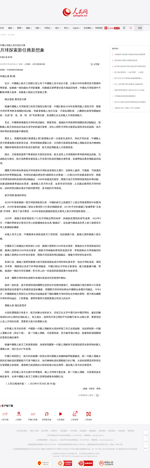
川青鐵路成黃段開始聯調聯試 (125, 96)
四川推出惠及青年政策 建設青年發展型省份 (130, 66)
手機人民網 (32, 415)
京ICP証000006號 (108, 449)
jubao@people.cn (98, 435)
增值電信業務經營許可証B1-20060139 (71, 444)
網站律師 (112, 431)
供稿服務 (83, 431)
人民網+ (19, 415)
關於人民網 (34, 431)
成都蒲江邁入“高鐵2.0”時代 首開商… (128, 108)
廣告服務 (64, 431)
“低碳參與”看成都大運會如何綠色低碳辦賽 (129, 54)
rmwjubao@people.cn (106, 440)
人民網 (2, 35)
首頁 (2, 28)
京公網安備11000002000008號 (126, 449)
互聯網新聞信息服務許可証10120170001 (42, 444)
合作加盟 (73, 431)
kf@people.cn (54, 440)
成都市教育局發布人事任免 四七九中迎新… (130, 90)
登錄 (140, 28)
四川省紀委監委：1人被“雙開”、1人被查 (129, 72)
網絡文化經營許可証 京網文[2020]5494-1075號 (58, 449)
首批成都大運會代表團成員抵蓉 (125, 60)
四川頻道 (11, 35)
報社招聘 (44, 431)
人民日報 (5, 415)
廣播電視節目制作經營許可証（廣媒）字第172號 (104, 444)
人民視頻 (60, 415)
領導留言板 (46, 415)
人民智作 (88, 415)
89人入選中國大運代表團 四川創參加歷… (129, 84)
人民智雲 (74, 415)
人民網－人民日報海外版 (34, 64)
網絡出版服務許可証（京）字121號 (88, 449)
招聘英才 (54, 431)
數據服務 (92, 431)
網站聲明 (102, 431)
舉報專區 (99, 28)
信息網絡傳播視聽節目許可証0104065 (26, 449)
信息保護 (121, 431)
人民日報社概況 (21, 431)
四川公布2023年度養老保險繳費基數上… (129, 78)
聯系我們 (131, 431)
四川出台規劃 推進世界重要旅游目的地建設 (130, 102)
